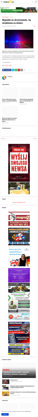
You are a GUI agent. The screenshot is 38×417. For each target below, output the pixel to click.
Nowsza (3, 138)
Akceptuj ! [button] (5, 414)
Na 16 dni (24, 202)
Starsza (35, 138)
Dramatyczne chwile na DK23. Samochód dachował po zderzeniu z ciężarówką (16, 373)
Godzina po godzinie (16, 202)
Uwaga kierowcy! (14, 380)
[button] (1, 2)
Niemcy (11, 17)
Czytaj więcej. (28, 411)
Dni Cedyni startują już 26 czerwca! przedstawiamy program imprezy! (23, 392)
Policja (10, 65)
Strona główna (5, 17)
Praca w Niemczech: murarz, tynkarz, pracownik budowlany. (9, 100)
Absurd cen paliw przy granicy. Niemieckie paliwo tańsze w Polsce (9, 119)
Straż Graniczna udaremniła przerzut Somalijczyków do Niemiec (26, 101)
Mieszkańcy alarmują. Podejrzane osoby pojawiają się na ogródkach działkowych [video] (22, 386)
